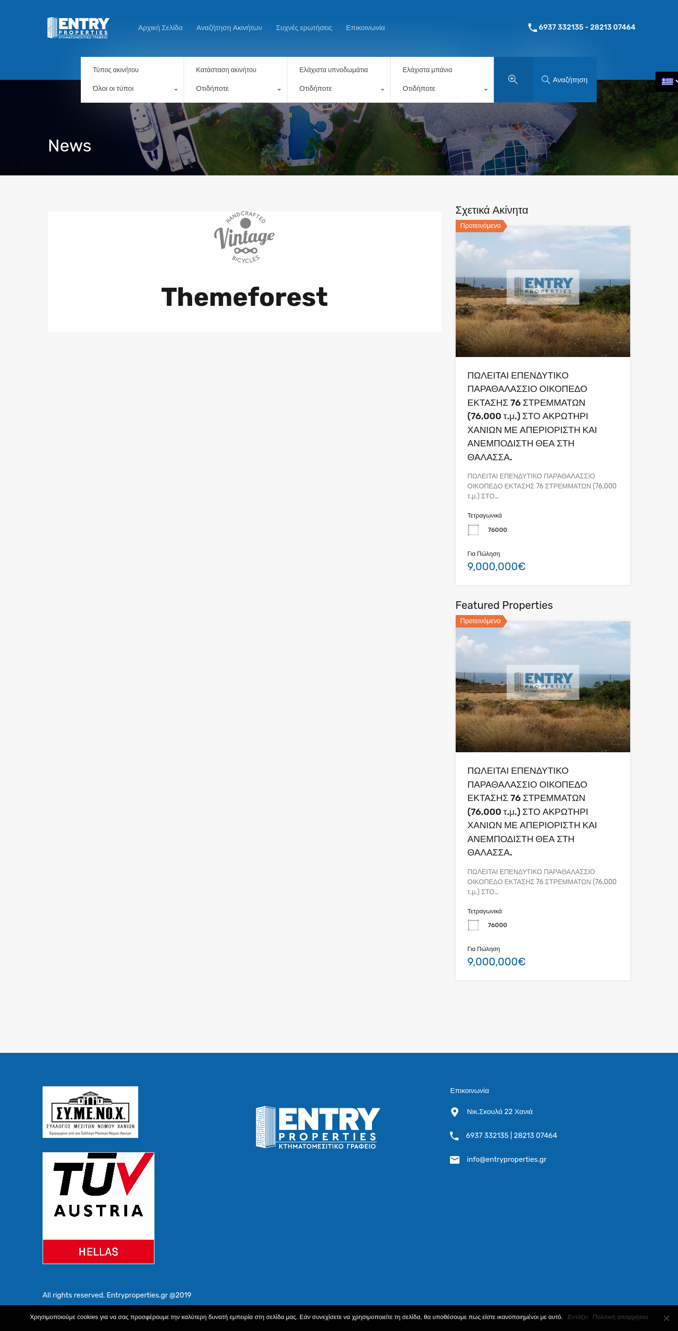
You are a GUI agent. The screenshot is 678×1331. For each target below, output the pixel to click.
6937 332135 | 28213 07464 (511, 1135)
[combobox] (132, 90)
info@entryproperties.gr (507, 1159)
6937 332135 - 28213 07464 (587, 27)
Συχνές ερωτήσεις (304, 27)
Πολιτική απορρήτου (620, 1316)
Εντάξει (578, 1316)
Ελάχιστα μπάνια (427, 70)
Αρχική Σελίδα (160, 27)
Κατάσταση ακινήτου (226, 70)
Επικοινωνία (365, 27)
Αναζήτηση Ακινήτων (229, 27)
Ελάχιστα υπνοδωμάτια (333, 70)
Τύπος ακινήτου (116, 70)
